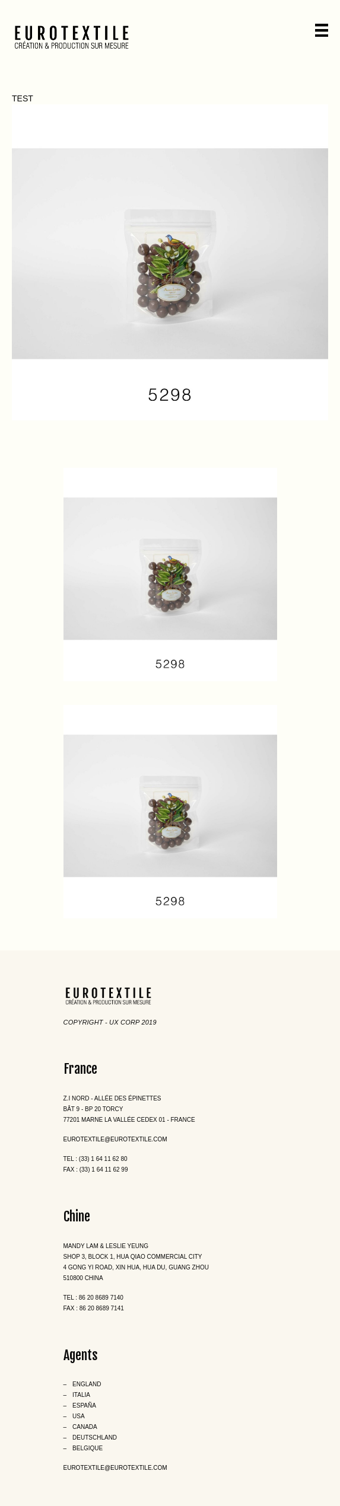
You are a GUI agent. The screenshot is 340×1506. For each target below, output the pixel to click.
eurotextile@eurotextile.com (115, 1139)
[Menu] (321, 30)
